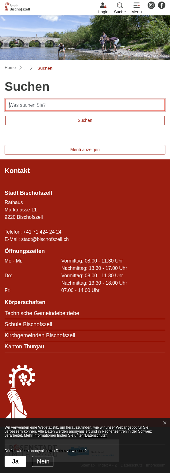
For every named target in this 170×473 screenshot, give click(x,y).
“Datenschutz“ (95, 435)
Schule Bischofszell (28, 324)
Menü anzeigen (85, 149)
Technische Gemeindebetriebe (42, 313)
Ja (15, 461)
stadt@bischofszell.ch (45, 239)
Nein (43, 461)
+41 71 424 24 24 (42, 231)
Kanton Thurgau (24, 346)
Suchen (85, 120)
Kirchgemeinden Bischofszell (40, 335)
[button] (120, 8)
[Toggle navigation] (137, 8)
